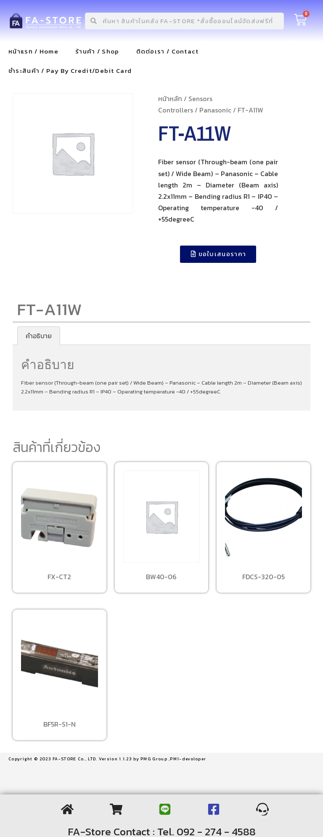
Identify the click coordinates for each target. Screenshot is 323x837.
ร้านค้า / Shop (97, 51)
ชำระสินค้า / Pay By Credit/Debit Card (70, 70)
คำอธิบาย (39, 336)
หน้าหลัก (170, 99)
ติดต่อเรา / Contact (167, 51)
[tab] (38, 335)
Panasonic (215, 110)
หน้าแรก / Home (33, 51)
